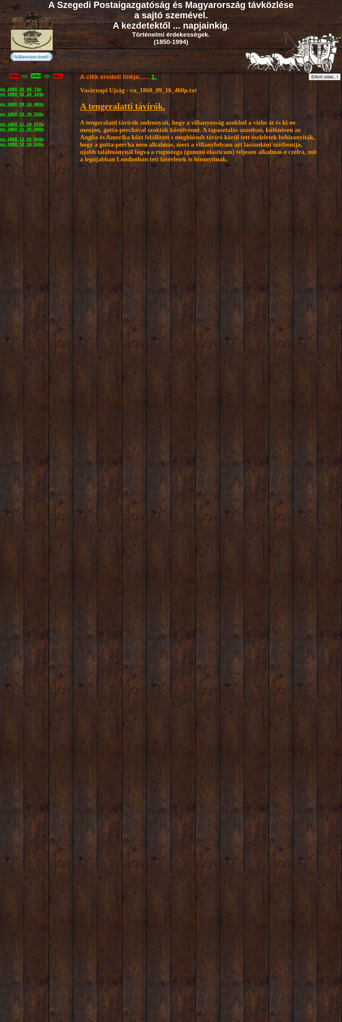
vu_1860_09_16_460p (22, 104)
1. (154, 76)
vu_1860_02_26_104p (22, 94)
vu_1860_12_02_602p (22, 139)
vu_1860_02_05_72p (20, 89)
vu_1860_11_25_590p (22, 129)
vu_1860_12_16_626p (22, 144)
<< (24, 75)
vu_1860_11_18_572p (22, 124)
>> (46, 75)
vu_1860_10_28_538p (22, 114)
